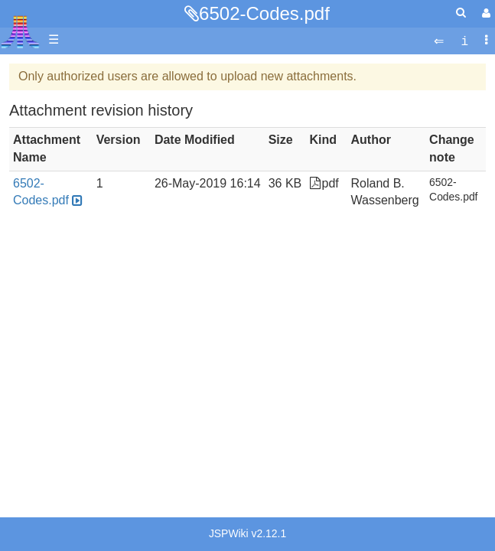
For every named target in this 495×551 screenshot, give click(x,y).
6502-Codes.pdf (264, 13)
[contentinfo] (464, 40)
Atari (20, 31)
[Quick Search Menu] (461, 12)
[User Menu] (484, 13)
